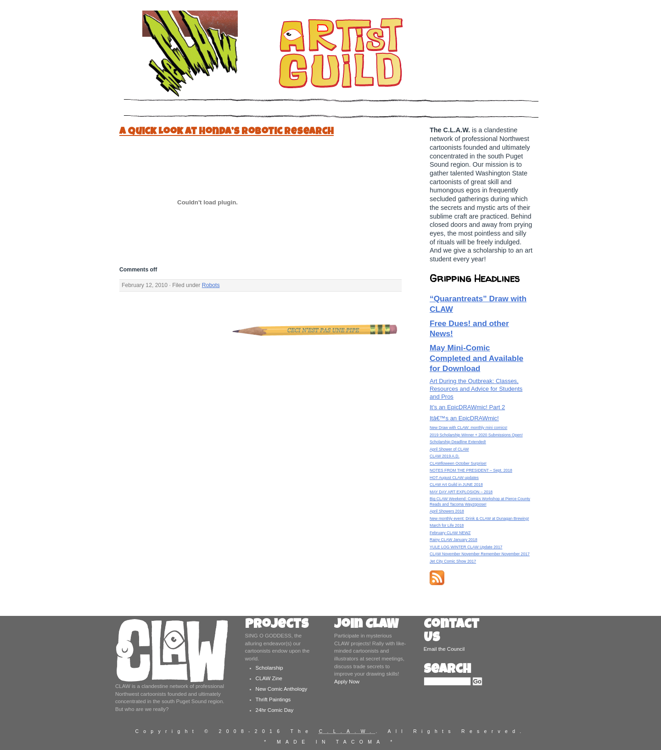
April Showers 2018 (447, 511)
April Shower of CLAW (449, 449)
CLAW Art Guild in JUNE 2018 (456, 484)
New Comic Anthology (282, 689)
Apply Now (346, 681)
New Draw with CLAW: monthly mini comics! (468, 427)
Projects (276, 625)
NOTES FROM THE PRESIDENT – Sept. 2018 (471, 470)
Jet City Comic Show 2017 (453, 561)
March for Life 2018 (447, 525)
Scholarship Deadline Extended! (458, 442)
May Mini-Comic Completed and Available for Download (476, 358)
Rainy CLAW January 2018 (453, 539)
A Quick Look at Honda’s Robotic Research (226, 132)
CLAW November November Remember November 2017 (480, 554)
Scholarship (269, 668)
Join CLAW (366, 625)
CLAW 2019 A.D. (444, 456)
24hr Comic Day (275, 710)
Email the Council (444, 649)
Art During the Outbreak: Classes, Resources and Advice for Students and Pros (476, 389)
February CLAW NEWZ (450, 532)
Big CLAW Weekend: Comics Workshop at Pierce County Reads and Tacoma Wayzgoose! (480, 501)
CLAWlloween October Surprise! (458, 463)
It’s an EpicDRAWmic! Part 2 (467, 407)
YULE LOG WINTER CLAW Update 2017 (466, 547)
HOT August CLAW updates (454, 477)
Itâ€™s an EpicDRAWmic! (464, 418)
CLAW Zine (269, 678)
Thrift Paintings (273, 699)
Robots (211, 285)
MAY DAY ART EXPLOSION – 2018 (461, 492)
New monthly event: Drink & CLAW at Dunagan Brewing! (479, 518)
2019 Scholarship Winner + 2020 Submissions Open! (476, 435)
